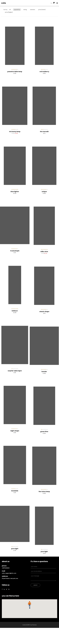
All (10, 9)
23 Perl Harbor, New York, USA (10, 578)
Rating (25, 9)
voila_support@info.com (9, 573)
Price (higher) (9, 12)
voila (3, 3)
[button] (29, 605)
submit (35, 585)
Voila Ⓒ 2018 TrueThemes (29, 625)
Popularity (17, 9)
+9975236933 (5, 568)
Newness (32, 9)
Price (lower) (42, 9)
